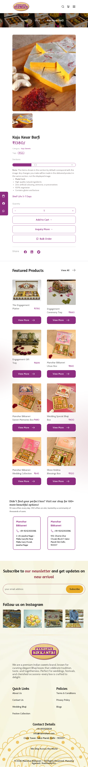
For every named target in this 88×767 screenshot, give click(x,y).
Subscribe (75, 589)
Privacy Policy (63, 700)
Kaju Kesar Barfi (55, 20)
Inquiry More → (44, 229)
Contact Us (17, 700)
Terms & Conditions (66, 693)
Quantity (16, 203)
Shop (37, 20)
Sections (16, 159)
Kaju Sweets (26, 148)
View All (65, 270)
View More (23, 320)
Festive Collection (21, 713)
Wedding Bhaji (19, 706)
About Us (17, 693)
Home (24, 20)
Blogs (59, 706)
